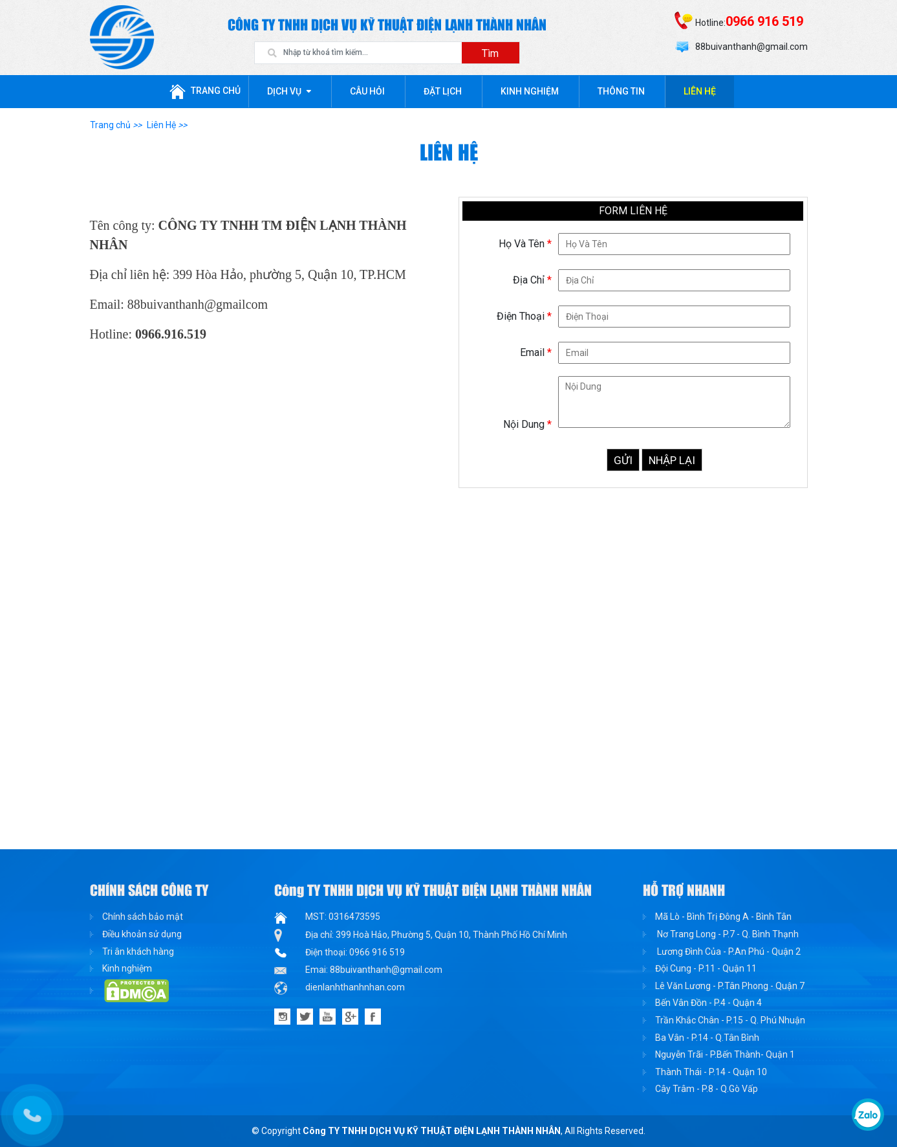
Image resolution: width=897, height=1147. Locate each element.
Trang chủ (205, 91)
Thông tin (621, 91)
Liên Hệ (700, 91)
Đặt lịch (443, 91)
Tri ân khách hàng (138, 951)
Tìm (490, 53)
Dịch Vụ (284, 91)
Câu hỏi (367, 91)
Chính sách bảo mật (142, 916)
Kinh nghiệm (530, 91)
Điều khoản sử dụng (142, 934)
